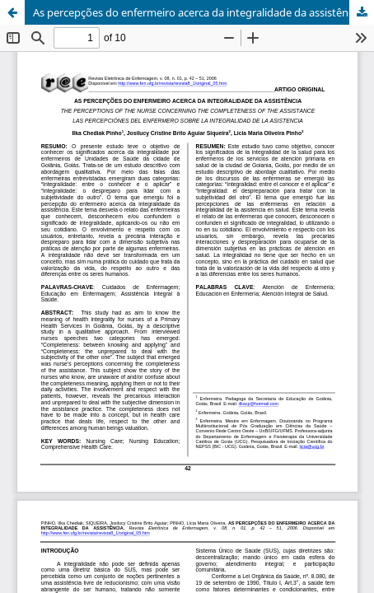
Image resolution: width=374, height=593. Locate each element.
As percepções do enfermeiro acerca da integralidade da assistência (197, 12)
